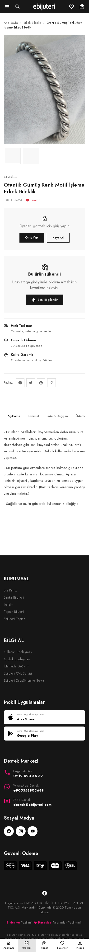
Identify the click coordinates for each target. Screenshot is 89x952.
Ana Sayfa (11, 22)
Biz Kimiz (10, 590)
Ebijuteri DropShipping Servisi (24, 680)
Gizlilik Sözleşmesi (17, 659)
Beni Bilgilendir (45, 299)
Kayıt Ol (58, 237)
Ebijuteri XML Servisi (18, 673)
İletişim (8, 604)
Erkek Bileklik (32, 22)
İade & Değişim (57, 416)
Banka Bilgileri (14, 597)
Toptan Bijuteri (14, 611)
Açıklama (14, 416)
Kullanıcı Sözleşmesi (18, 652)
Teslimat (33, 416)
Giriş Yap (31, 237)
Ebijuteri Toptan (14, 618)
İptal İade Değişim (16, 666)
